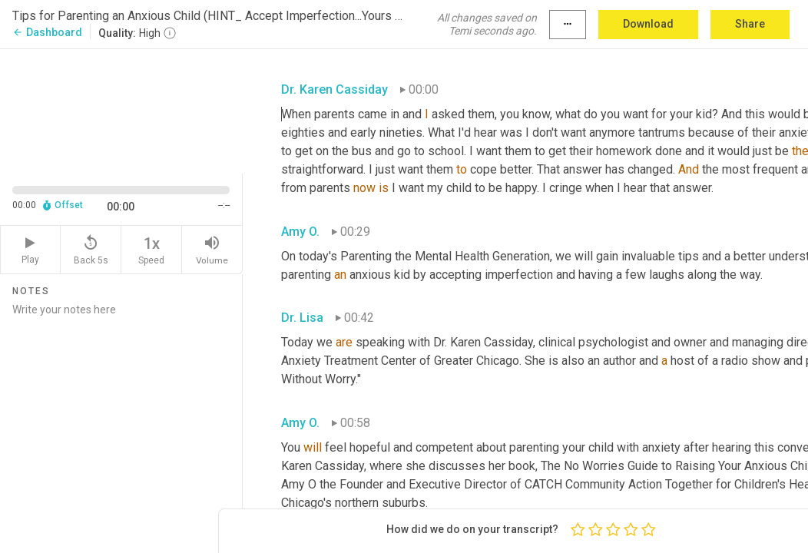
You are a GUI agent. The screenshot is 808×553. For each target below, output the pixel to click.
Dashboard (47, 32)
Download (648, 24)
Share (750, 24)
